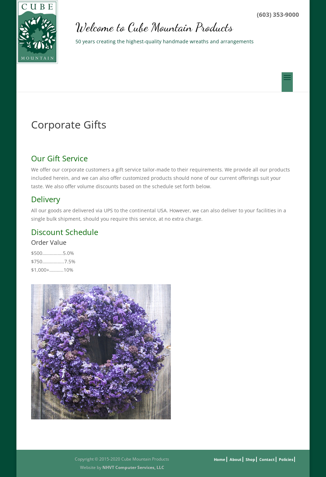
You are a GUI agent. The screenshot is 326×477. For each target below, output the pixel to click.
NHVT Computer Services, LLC (133, 467)
